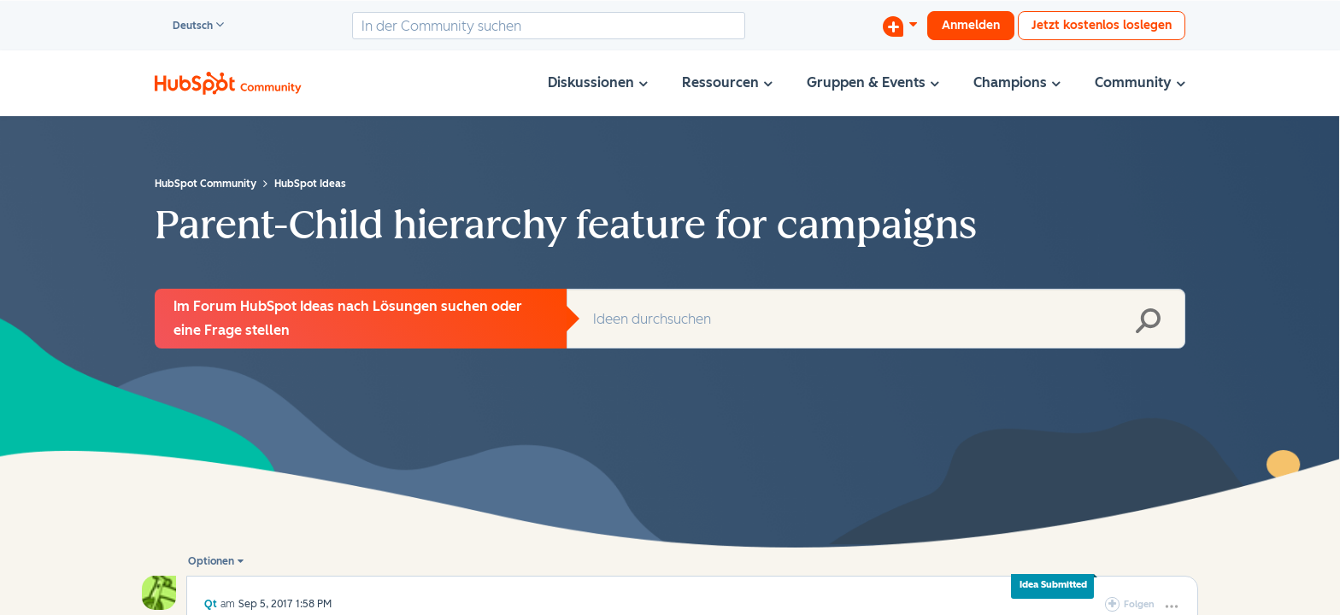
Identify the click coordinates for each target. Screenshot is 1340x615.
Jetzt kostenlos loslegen (1101, 25)
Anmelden (971, 25)
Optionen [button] (211, 561)
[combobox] (548, 25)
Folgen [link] (1139, 604)
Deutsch (185, 26)
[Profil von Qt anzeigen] (210, 603)
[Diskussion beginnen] (900, 26)
